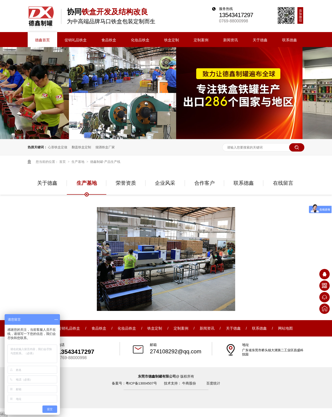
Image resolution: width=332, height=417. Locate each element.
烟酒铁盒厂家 (105, 147)
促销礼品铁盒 (69, 328)
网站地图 (285, 328)
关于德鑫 (47, 183)
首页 (63, 162)
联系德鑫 (244, 183)
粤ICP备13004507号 (141, 383)
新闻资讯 (207, 328)
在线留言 (283, 183)
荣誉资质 (126, 183)
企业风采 (165, 183)
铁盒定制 (154, 328)
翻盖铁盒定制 (81, 147)
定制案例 (181, 328)
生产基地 (78, 162)
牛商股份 (189, 383)
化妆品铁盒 (127, 328)
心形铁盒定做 (57, 147)
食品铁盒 (99, 328)
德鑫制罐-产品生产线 (105, 162)
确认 (3, 414)
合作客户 (204, 183)
